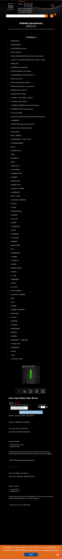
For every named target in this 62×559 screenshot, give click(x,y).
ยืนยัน (31, 554)
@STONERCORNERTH (26, 8)
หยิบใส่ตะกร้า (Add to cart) (31, 412)
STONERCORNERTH (26, 10)
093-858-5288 (28, 6)
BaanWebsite (57, 558)
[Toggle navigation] (52, 6)
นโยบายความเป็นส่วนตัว (50, 550)
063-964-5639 (28, 4)
